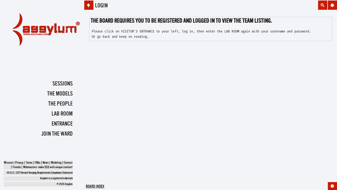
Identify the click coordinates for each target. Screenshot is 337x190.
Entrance (62, 124)
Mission (8, 162)
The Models (60, 94)
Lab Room (62, 114)
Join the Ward (57, 134)
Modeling (56, 162)
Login (101, 6)
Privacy (19, 162)
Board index (95, 187)
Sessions (62, 84)
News (46, 162)
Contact (68, 162)
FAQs (37, 162)
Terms (29, 162)
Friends (17, 167)
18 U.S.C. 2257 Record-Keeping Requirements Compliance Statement (40, 173)
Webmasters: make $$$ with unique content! (48, 167)
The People (60, 104)
